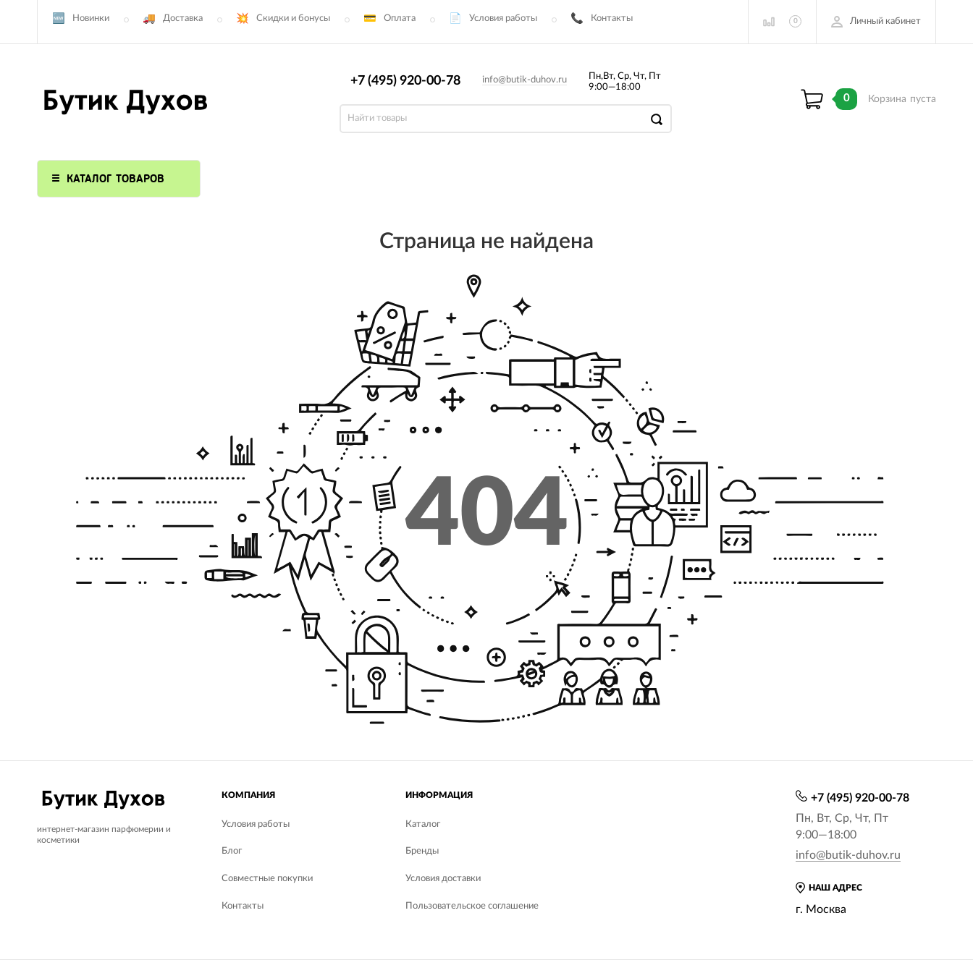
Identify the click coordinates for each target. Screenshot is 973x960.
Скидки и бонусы (293, 18)
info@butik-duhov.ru (524, 80)
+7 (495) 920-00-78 (405, 81)
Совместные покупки (267, 878)
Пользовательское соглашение (472, 906)
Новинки (90, 18)
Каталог (422, 824)
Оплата (400, 18)
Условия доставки (443, 878)
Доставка (183, 18)
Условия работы (503, 18)
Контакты (612, 18)
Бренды (422, 851)
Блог (232, 851)
